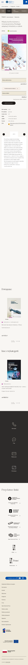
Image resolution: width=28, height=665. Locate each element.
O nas (3, 602)
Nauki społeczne (9, 17)
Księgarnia (13, 6)
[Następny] (18, 341)
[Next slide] (24, 134)
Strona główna (5, 6)
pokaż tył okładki (14, 73)
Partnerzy (4, 599)
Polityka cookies (5, 609)
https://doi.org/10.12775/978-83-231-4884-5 (18, 124)
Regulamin (4, 618)
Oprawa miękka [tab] (14, 93)
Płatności (14, 455)
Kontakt (14, 425)
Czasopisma (24, 10)
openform (8, 662)
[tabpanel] (14, 315)
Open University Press (6, 605)
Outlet (3, 10)
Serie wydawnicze (15, 11)
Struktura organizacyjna (6, 624)
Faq (14, 441)
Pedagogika (17, 17)
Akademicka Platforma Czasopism (8, 584)
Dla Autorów (4, 587)
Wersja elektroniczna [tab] (14, 80)
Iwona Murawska (13, 30)
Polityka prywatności (6, 612)
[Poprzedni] (10, 341)
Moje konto (4, 593)
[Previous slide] (4, 134)
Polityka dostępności (6, 615)
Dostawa (14, 469)
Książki (18, 6)
